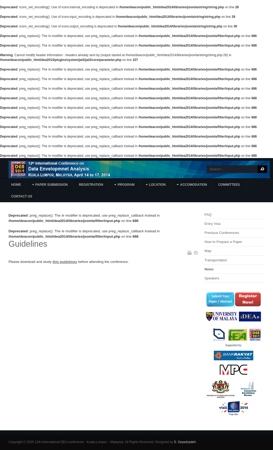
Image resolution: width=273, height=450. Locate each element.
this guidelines (65, 262)
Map (207, 251)
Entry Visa (212, 224)
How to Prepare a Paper (223, 242)
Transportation (215, 260)
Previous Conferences (221, 233)
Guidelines (28, 244)
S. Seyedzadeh (185, 442)
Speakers (211, 278)
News (209, 269)
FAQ (207, 215)
